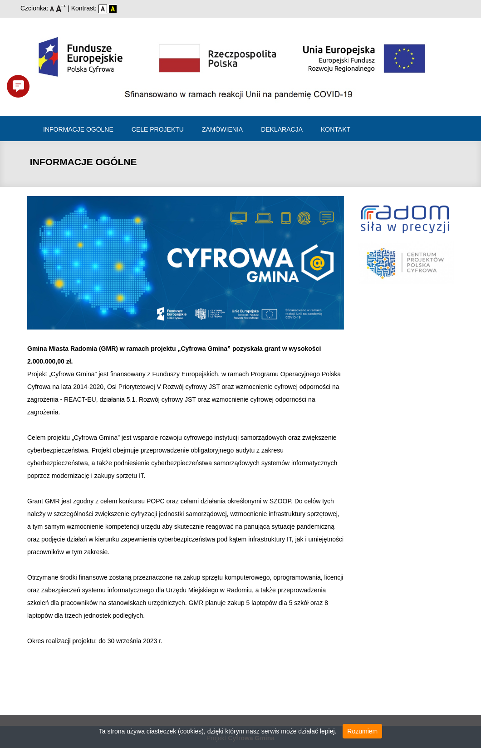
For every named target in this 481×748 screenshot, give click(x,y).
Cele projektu (158, 129)
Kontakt (335, 129)
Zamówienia (222, 129)
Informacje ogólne (78, 129)
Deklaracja (282, 129)
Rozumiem (362, 731)
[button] (18, 86)
